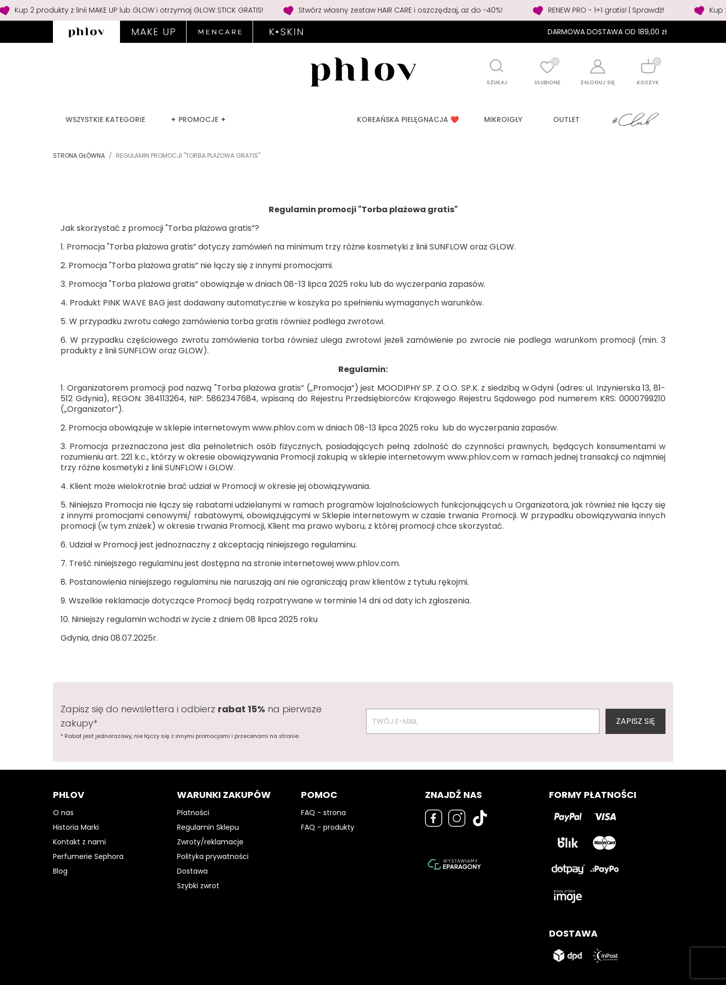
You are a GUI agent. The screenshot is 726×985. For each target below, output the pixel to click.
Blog (60, 871)
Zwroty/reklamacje (210, 842)
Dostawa (192, 871)
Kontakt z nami (79, 842)
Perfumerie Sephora (88, 856)
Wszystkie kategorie (105, 119)
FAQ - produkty (327, 827)
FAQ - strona (323, 813)
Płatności (193, 813)
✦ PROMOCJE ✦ (198, 119)
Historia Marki (76, 827)
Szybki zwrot (198, 886)
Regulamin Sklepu (208, 827)
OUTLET (566, 119)
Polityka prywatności (213, 856)
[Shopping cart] (648, 66)
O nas (63, 813)
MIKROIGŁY (503, 119)
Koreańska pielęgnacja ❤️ (408, 119)
